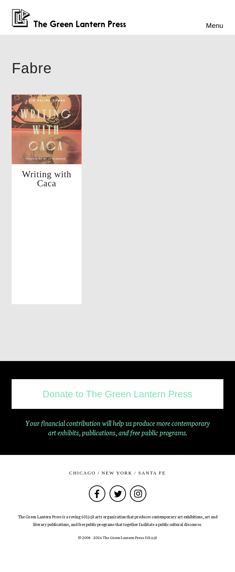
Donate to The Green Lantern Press (118, 394)
